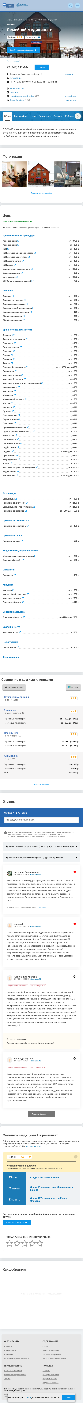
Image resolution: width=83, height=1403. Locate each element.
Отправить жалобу (50, 1379)
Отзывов (31, 37)
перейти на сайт (17, 88)
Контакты (46, 1371)
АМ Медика (11, 755)
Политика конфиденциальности (16, 1358)
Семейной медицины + (17, 697)
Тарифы (7, 1379)
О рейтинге (8, 1354)
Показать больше (41, 784)
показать (41, 67)
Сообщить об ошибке (51, 1375)
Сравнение (45, 116)
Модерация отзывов (50, 1383)
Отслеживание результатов (15, 1375)
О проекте (8, 1346)
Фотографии (20, 116)
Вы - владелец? (13, 61)
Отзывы (58, 116)
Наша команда (10, 1350)
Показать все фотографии (41, 193)
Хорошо (68, 1398)
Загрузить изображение (52, 1354)
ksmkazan (14, 92)
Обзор (7, 116)
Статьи (45, 1346)
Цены (33, 116)
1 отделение (15, 78)
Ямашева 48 (36, 874)
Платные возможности (13, 1371)
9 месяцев (10, 710)
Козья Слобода (17, 100)
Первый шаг (11, 732)
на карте (70, 74)
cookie (28, 1397)
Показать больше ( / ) (41, 1114)
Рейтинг (69, 116)
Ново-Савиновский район (22, 96)
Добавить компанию (51, 1350)
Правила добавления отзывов (54, 1358)
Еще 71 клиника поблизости (23, 50)
